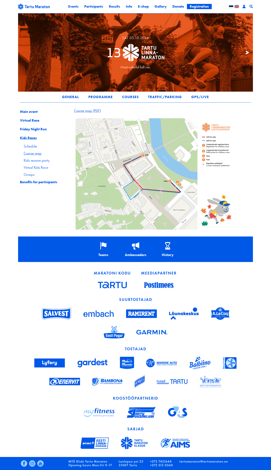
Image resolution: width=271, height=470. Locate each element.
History (168, 255)
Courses (130, 97)
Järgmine (245, 52)
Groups (29, 174)
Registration (199, 6)
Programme (100, 97)
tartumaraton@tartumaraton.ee (203, 461)
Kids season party (37, 160)
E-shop (143, 6)
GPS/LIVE (200, 97)
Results (114, 6)
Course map (33, 153)
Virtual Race (29, 120)
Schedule (30, 146)
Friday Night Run (33, 129)
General (70, 97)
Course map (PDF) (87, 110)
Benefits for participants (38, 182)
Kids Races (28, 138)
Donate (178, 6)
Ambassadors (135, 255)
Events (73, 6)
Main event (29, 111)
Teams (103, 255)
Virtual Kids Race (36, 167)
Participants (93, 6)
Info (129, 6)
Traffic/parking (165, 97)
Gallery (161, 6)
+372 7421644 (161, 461)
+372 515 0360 (161, 465)
